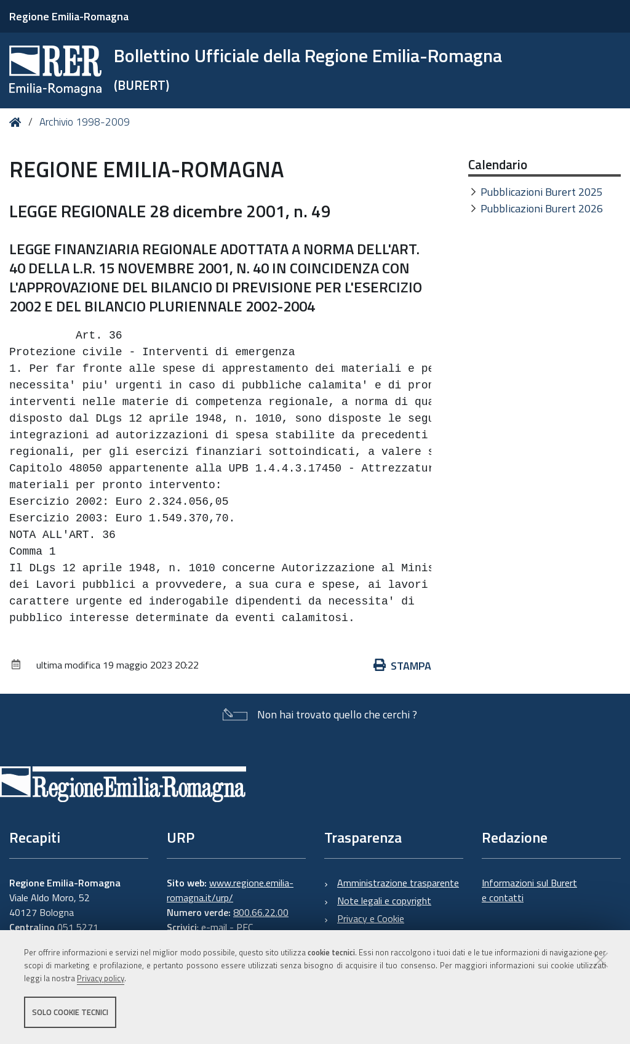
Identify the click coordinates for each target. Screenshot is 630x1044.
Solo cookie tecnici (70, 1012)
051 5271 (77, 927)
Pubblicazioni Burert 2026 (541, 208)
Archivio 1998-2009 (84, 122)
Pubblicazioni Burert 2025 (541, 191)
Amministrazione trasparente (398, 882)
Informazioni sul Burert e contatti (529, 890)
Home (17, 122)
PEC (244, 927)
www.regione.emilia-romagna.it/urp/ (230, 890)
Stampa (402, 665)
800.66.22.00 (261, 912)
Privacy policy (100, 978)
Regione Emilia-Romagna (69, 16)
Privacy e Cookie (370, 918)
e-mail (214, 927)
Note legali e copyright (384, 900)
